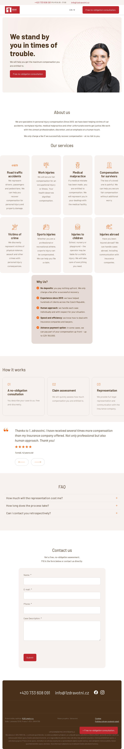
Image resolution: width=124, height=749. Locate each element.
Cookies (98, 718)
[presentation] (42, 648)
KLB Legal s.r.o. (28, 718)
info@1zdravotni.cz (80, 2)
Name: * (27, 575)
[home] (12, 10)
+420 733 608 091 (43, 2)
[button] (72, 9)
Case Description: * (33, 618)
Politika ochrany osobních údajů (107, 721)
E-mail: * (28, 589)
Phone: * (28, 603)
